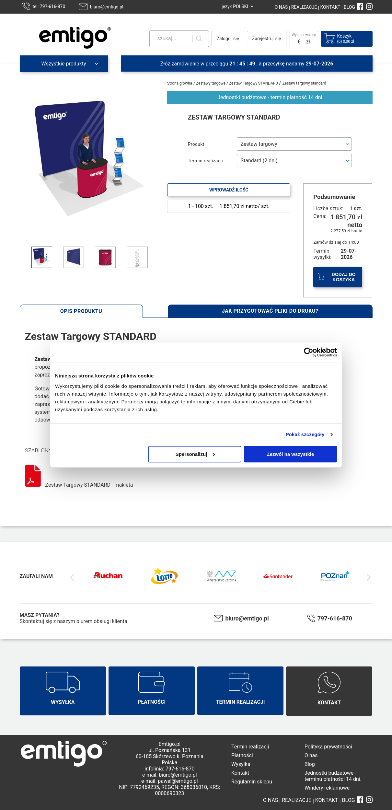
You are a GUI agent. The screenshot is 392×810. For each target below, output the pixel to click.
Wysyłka (240, 764)
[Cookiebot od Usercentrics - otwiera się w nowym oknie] (308, 352)
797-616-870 (334, 618)
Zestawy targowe (211, 83)
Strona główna (179, 83)
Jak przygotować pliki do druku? (270, 311)
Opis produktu (81, 311)
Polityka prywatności (328, 747)
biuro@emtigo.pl (106, 6)
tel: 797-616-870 (49, 6)
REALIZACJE (303, 7)
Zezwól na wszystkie (290, 454)
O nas (311, 755)
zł (308, 42)
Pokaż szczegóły (305, 434)
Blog (310, 764)
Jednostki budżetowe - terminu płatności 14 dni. (333, 776)
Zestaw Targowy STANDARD (254, 83)
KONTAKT (329, 7)
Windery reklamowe (327, 788)
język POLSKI (235, 6)
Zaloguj (224, 38)
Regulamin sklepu (251, 782)
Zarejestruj (262, 38)
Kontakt (240, 773)
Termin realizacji (250, 747)
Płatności (242, 755)
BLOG (349, 7)
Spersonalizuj (195, 454)
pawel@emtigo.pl (178, 781)
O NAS (281, 7)
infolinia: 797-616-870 (169, 769)
